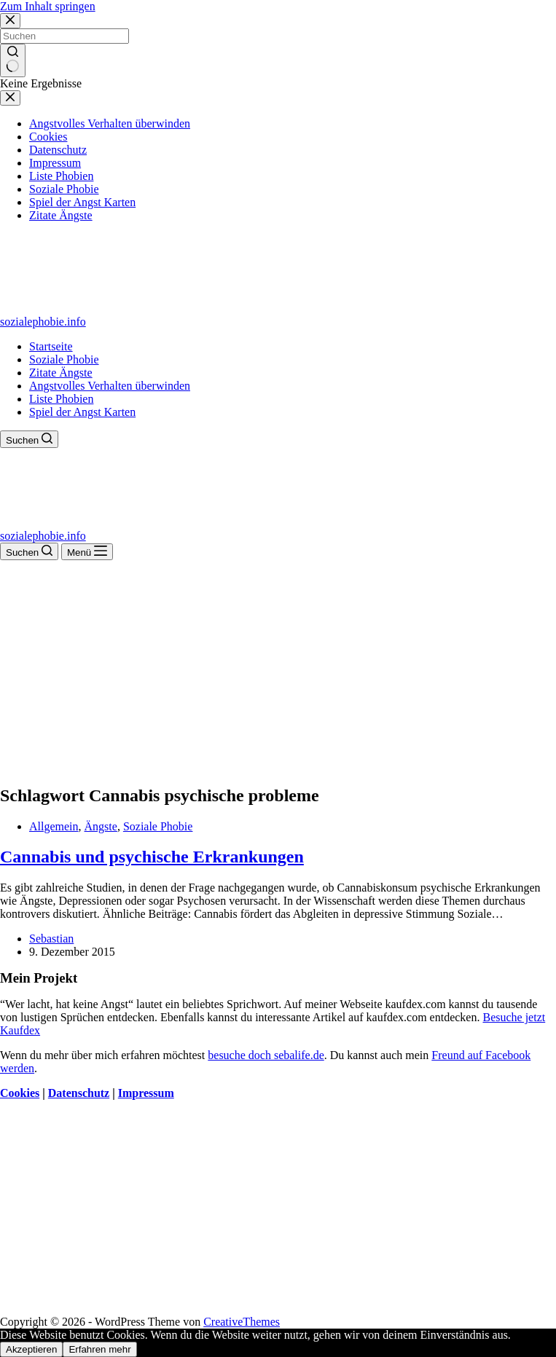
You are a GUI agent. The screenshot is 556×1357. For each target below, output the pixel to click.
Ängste (101, 826)
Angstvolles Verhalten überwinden (109, 385)
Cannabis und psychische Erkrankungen (152, 856)
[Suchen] (29, 439)
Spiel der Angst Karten (82, 412)
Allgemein (54, 826)
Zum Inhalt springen (47, 6)
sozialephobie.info (43, 321)
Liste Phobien (61, 399)
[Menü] (87, 551)
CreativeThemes (241, 1321)
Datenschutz (78, 1093)
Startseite (51, 346)
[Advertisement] (278, 669)
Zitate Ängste (61, 372)
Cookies (19, 1093)
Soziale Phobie (64, 359)
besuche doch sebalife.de (266, 1055)
